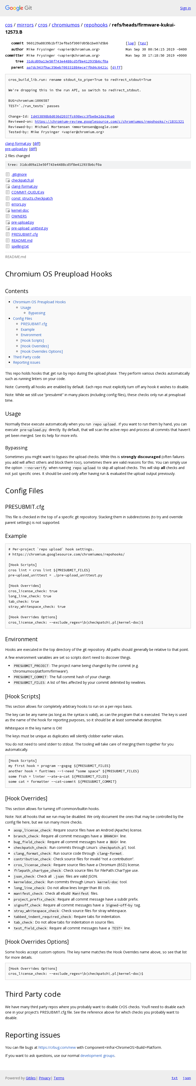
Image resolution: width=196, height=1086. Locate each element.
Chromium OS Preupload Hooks (39, 301)
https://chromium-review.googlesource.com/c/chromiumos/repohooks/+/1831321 (109, 121)
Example (28, 329)
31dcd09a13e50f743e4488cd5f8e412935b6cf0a (67, 61)
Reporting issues (26, 362)
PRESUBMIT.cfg (24, 234)
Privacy (45, 1078)
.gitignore (19, 174)
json (187, 1078)
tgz (143, 43)
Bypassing (36, 312)
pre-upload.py (16, 148)
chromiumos (66, 25)
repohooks (96, 25)
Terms (59, 1078)
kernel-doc (20, 210)
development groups (97, 1055)
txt (175, 1078)
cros (42, 25)
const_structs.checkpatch (32, 198)
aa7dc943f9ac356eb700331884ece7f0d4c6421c (67, 67)
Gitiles (31, 1078)
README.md (21, 240)
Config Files (22, 318)
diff (116, 67)
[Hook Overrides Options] (42, 351)
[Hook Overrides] (35, 346)
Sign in (185, 8)
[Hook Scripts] (32, 340)
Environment (31, 334)
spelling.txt (20, 246)
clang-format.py (18, 143)
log (131, 43)
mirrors (25, 25)
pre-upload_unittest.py (29, 228)
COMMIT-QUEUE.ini (27, 192)
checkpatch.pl (22, 180)
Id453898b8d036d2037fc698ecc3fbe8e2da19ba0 (73, 116)
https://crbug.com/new (57, 1047)
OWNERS (19, 216)
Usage (26, 307)
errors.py (18, 204)
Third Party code (26, 357)
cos (9, 25)
